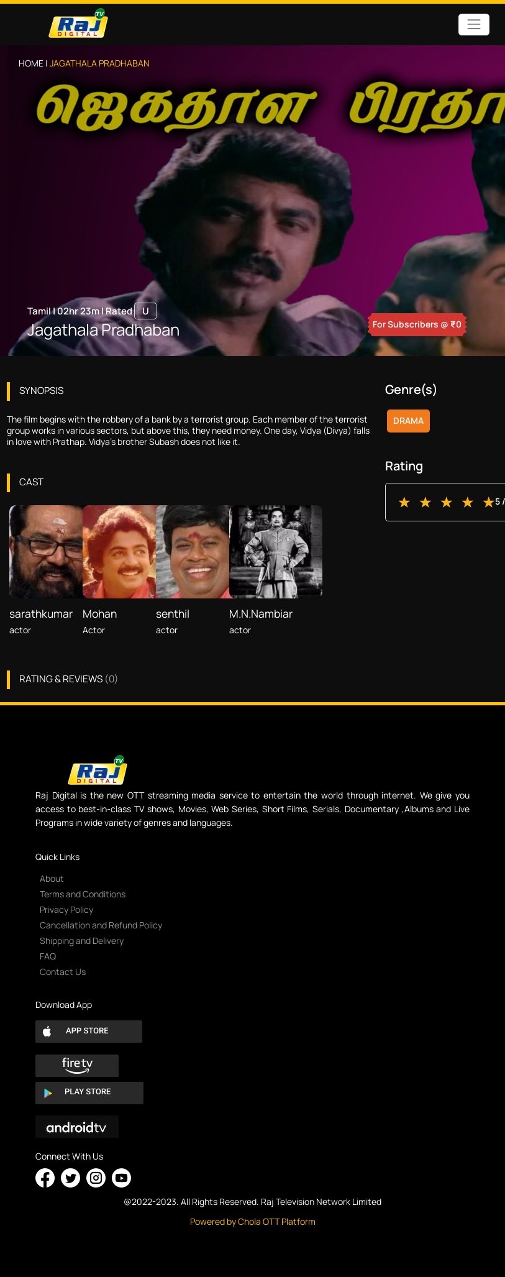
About (52, 878)
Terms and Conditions (82, 894)
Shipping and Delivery (82, 940)
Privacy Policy (66, 909)
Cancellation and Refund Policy (101, 925)
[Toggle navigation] (473, 24)
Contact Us (63, 971)
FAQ (48, 956)
